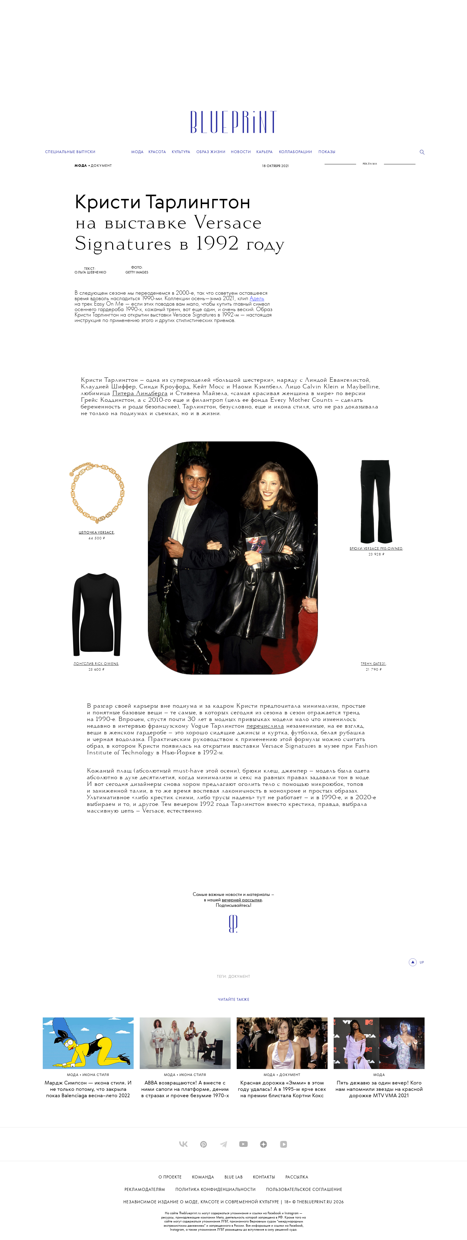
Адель (257, 299)
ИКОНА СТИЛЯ (95, 1075)
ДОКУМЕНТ (101, 166)
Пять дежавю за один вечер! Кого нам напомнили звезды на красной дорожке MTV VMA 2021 (379, 1089)
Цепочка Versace (96, 533)
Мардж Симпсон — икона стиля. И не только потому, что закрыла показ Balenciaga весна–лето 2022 (88, 1089)
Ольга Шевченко (90, 272)
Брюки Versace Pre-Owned (376, 549)
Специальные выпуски (70, 152)
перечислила (265, 726)
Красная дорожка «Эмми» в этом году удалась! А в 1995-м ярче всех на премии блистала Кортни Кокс (282, 1089)
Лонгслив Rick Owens (96, 664)
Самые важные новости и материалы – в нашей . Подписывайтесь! (233, 900)
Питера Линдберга (140, 393)
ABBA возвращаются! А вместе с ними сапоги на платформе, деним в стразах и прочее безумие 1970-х (185, 1089)
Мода (81, 166)
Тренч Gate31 (373, 664)
